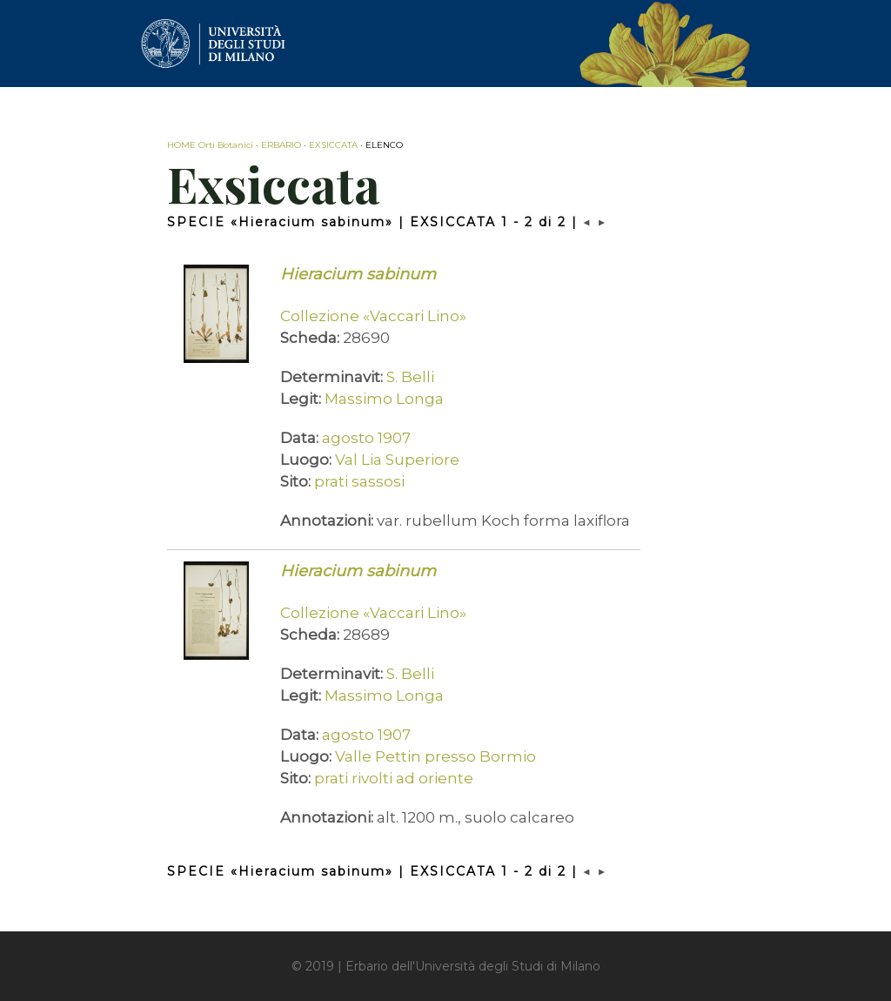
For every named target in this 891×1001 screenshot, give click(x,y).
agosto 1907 (366, 438)
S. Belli (410, 377)
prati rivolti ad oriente (393, 778)
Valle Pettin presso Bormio (435, 756)
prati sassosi (359, 481)
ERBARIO (281, 145)
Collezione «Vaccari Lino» (373, 316)
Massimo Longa (384, 398)
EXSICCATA (333, 145)
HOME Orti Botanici (210, 145)
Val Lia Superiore (397, 459)
